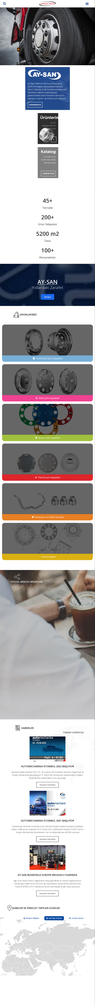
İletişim (47, 297)
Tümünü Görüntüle (73, 732)
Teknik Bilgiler (48, 556)
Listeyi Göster (76, 918)
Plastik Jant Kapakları (49, 477)
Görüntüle (48, 173)
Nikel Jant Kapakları (49, 398)
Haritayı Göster (54, 918)
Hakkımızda (35, 105)
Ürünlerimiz (48, 118)
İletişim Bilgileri (31, 918)
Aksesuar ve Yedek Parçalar (49, 517)
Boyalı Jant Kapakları (49, 437)
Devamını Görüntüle (47, 785)
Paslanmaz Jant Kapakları (49, 358)
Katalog (48, 152)
